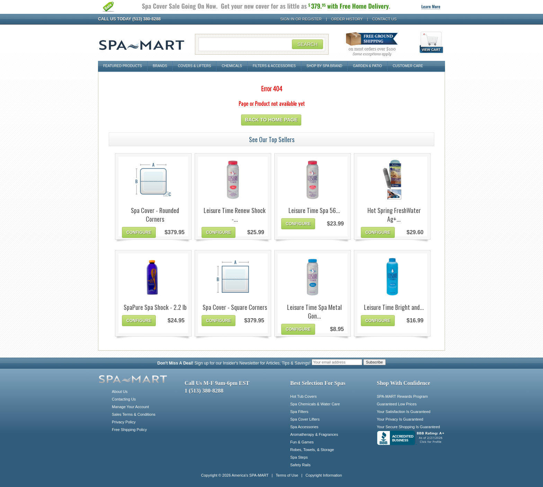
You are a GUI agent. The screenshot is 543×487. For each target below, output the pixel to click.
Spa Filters (299, 412)
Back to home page (271, 119)
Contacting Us (124, 399)
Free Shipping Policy (129, 430)
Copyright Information (323, 475)
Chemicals (232, 66)
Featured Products (122, 66)
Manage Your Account (130, 407)
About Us (119, 391)
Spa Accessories (304, 427)
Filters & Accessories (274, 66)
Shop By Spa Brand (324, 66)
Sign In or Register (301, 19)
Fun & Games (302, 442)
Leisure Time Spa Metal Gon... (314, 311)
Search (307, 44)
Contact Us (384, 19)
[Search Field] (261, 44)
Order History (347, 19)
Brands (160, 66)
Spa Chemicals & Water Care (315, 404)
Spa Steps (299, 457)
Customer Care (408, 66)
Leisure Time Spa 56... (314, 210)
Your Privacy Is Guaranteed (400, 419)
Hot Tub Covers (303, 396)
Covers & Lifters (194, 66)
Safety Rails (300, 465)
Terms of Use (287, 475)
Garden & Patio (367, 66)
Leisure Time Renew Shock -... (235, 214)
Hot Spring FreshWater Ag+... (394, 214)
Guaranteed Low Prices (397, 404)
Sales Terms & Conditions (133, 414)
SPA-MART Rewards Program (402, 396)
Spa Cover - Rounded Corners (155, 214)
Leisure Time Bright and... (394, 307)
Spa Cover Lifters (305, 419)
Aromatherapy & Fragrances (314, 434)
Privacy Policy (123, 422)
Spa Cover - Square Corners (235, 307)
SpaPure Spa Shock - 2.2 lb (155, 307)
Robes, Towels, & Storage (312, 450)
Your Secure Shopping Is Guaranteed (408, 427)
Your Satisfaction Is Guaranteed (403, 412)
